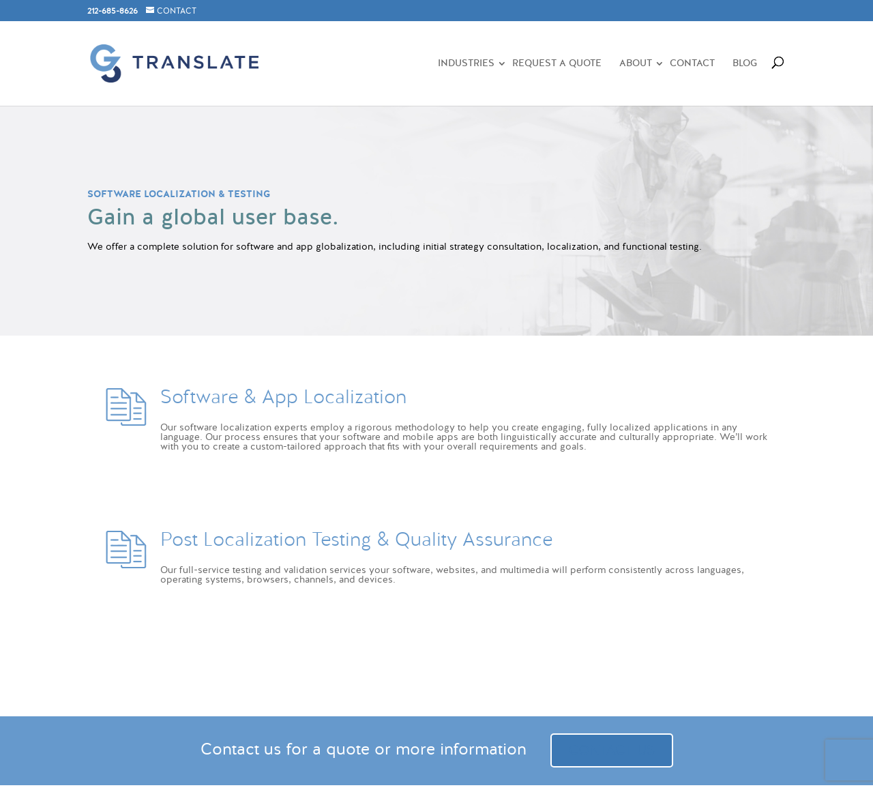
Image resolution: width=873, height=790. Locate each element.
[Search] (772, 60)
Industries (466, 64)
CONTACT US (612, 750)
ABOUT (635, 64)
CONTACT (176, 10)
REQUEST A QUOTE (557, 64)
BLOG (745, 64)
